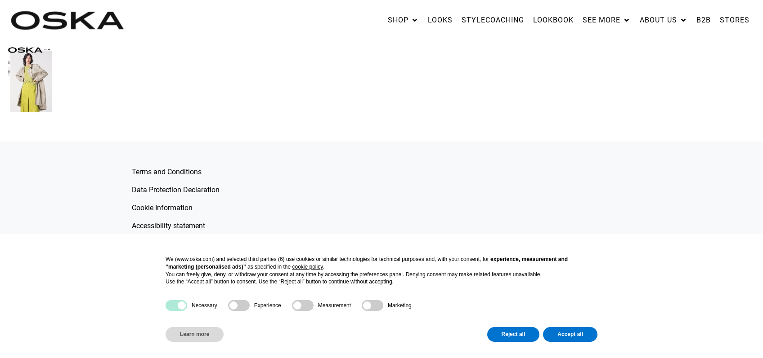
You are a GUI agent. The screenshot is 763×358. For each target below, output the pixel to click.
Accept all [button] (570, 334)
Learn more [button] (194, 334)
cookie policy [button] (307, 267)
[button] (403, 20)
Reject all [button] (513, 334)
